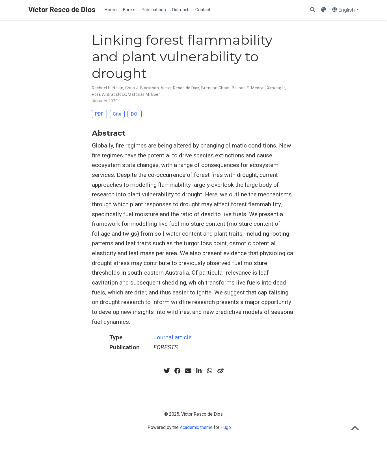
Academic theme (196, 427)
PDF (99, 114)
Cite (117, 114)
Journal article (172, 337)
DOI (135, 114)
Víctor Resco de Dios (62, 10)
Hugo (225, 427)
